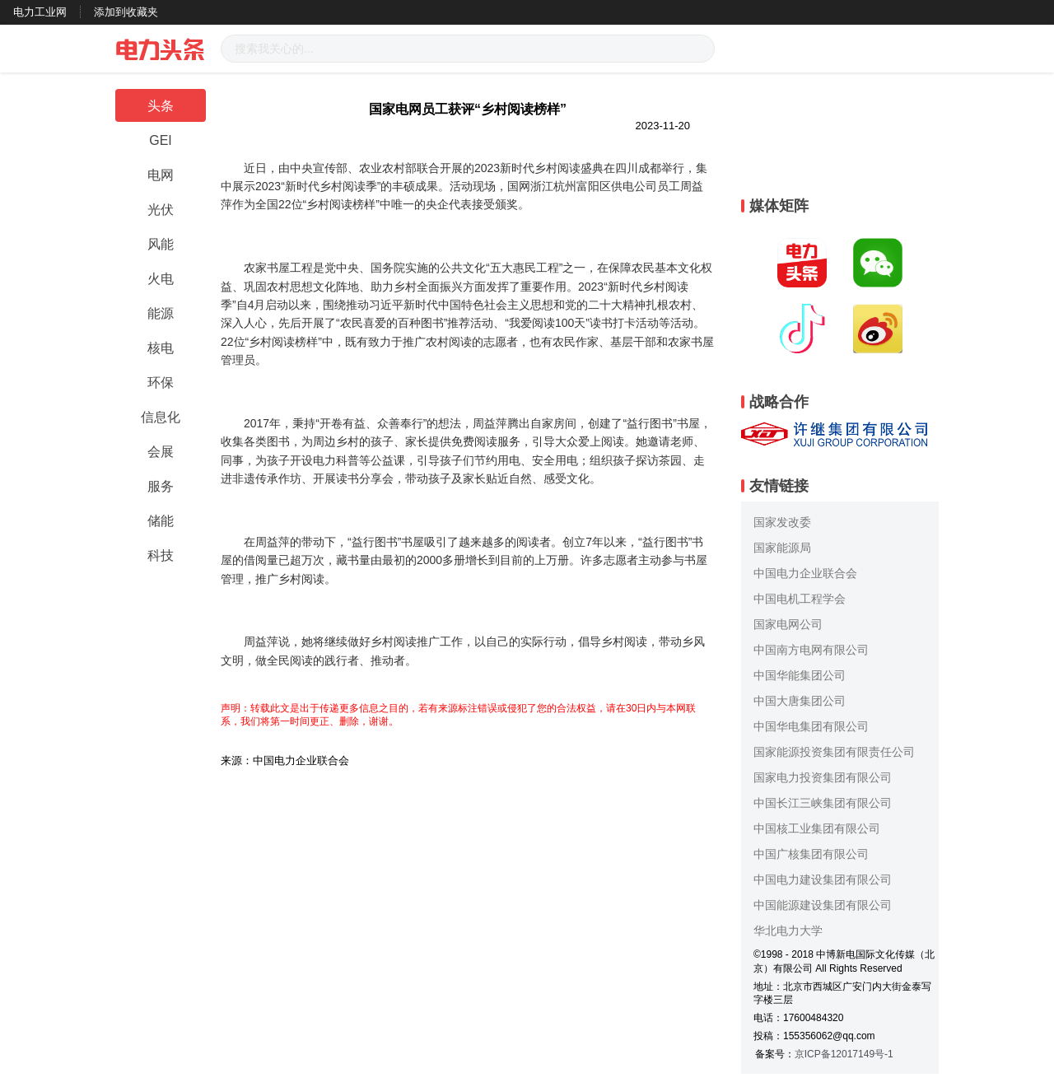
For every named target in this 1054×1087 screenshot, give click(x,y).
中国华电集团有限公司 (811, 726)
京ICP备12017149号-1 (844, 1054)
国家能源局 (782, 547)
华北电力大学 (788, 930)
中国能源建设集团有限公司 (822, 905)
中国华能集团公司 (799, 675)
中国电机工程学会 (799, 598)
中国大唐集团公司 (799, 700)
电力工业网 (40, 12)
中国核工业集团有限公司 (816, 828)
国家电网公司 (788, 624)
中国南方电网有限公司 (811, 649)
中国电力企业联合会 (805, 573)
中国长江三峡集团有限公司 (822, 802)
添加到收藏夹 (126, 12)
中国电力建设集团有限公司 (822, 879)
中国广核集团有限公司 (811, 854)
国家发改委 (782, 522)
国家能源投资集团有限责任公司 (834, 751)
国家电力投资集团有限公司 (822, 777)
